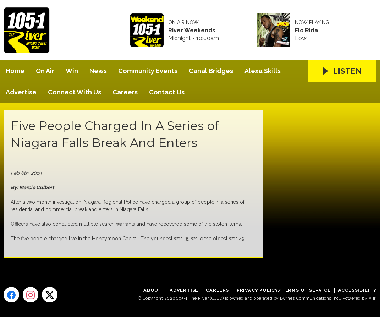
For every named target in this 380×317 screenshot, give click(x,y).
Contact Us (167, 92)
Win (72, 71)
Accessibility (357, 290)
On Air (45, 71)
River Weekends (191, 30)
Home (15, 71)
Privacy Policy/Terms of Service (284, 290)
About (152, 290)
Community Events (147, 71)
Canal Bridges (211, 71)
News (98, 71)
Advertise (21, 92)
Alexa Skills (262, 71)
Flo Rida (306, 30)
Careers (125, 92)
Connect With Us (74, 92)
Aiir (372, 298)
